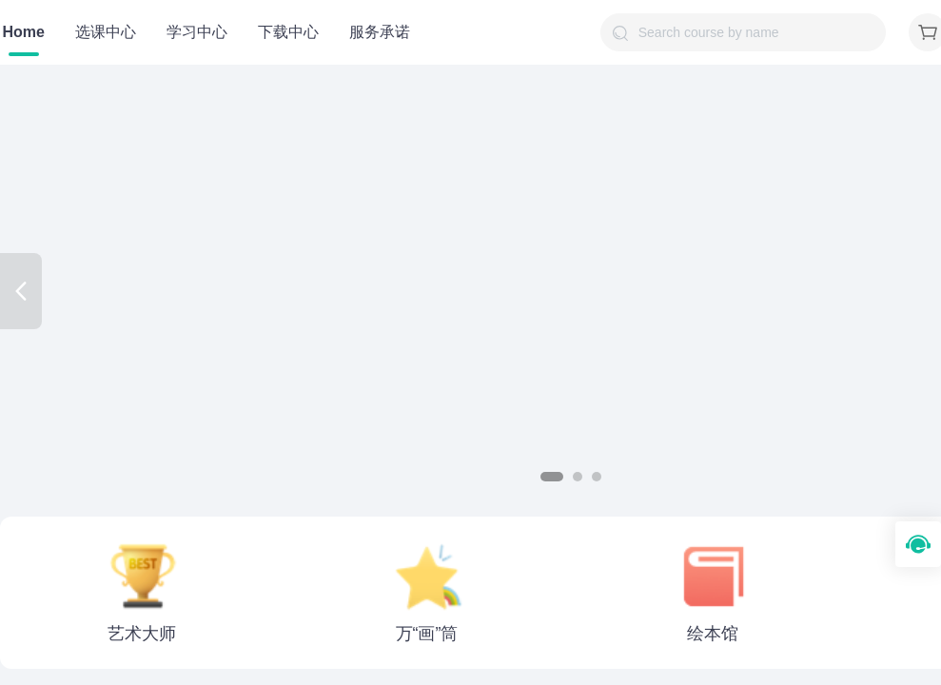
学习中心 (197, 32)
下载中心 (288, 32)
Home (24, 32)
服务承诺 (379, 32)
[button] (551, 476)
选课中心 (105, 32)
